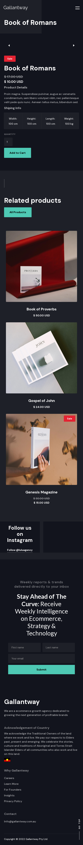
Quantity (9, 134)
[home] (15, 7)
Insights (9, 795)
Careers (9, 778)
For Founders (12, 789)
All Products (18, 212)
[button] (75, 7)
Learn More (11, 784)
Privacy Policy (13, 801)
